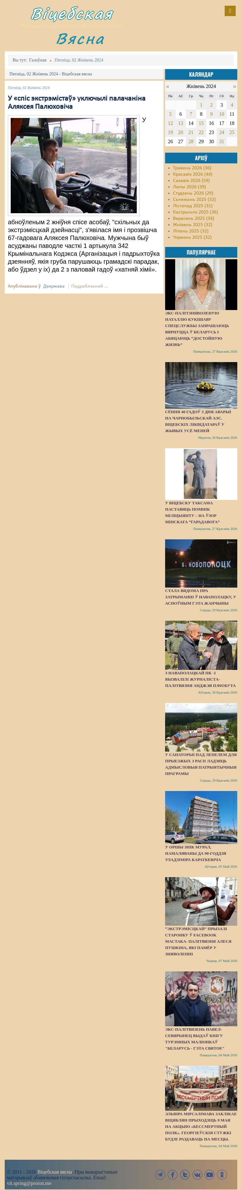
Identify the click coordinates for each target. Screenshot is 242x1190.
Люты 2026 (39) (189, 187)
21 (190, 132)
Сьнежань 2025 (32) (194, 199)
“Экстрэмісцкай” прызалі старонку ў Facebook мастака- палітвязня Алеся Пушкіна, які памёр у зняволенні (198, 941)
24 (221, 132)
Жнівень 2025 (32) (192, 224)
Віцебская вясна (54, 1172)
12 (170, 123)
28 (190, 141)
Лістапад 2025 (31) (193, 205)
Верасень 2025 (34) (193, 218)
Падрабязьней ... (89, 286)
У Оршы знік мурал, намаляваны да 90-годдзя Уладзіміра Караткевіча (195, 853)
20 (180, 132)
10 (221, 114)
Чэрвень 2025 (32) (192, 237)
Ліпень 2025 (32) (191, 231)
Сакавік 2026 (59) (191, 180)
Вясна (80, 38)
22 (201, 132)
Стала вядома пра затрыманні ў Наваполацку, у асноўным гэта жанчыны (200, 597)
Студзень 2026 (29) (193, 193)
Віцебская (71, 13)
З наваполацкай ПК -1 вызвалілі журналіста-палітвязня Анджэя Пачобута (200, 679)
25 (231, 132)
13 (180, 123)
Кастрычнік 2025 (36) (195, 212)
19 (170, 132)
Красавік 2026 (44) (192, 174)
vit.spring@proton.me (29, 1183)
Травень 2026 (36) (192, 168)
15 (201, 123)
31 (221, 141)
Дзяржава (54, 286)
